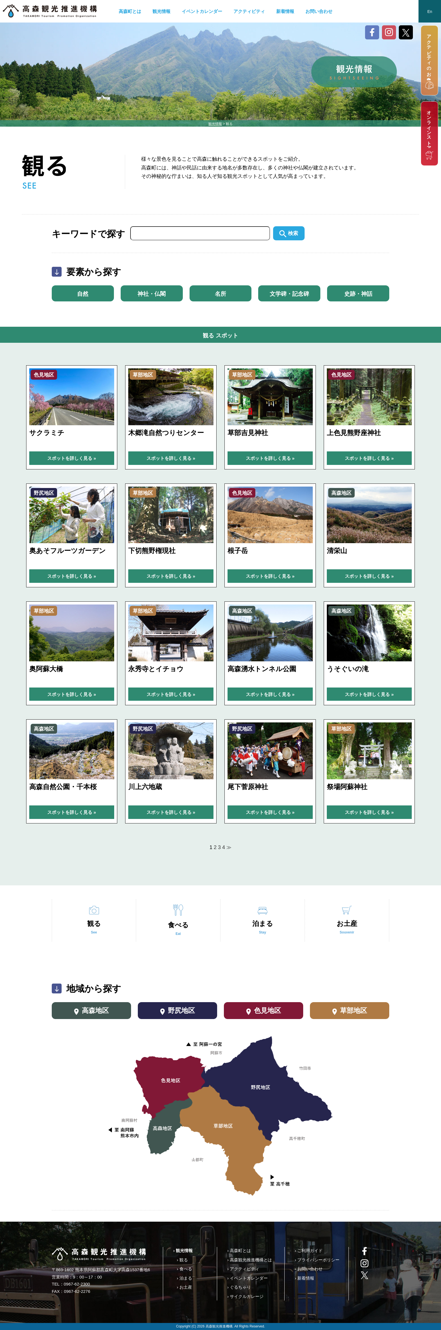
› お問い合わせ (309, 1268)
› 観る (182, 1259)
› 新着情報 (304, 1278)
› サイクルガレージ (245, 1296)
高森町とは (130, 11)
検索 (288, 233)
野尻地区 (177, 1011)
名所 (220, 294)
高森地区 (91, 1011)
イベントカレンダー (202, 11)
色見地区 (263, 1011)
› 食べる (184, 1268)
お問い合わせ (318, 11)
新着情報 (285, 11)
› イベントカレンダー (247, 1278)
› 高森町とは (239, 1250)
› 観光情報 (183, 1250)
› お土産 (184, 1287)
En (429, 11)
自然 (82, 294)
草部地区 (349, 1011)
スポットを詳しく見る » (71, 458)
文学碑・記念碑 (289, 294)
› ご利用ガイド (309, 1250)
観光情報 (161, 11)
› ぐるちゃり (239, 1287)
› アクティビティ (243, 1268)
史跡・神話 (358, 294)
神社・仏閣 (152, 294)
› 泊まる (184, 1278)
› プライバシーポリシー (317, 1259)
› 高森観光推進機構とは (249, 1259)
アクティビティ (249, 11)
